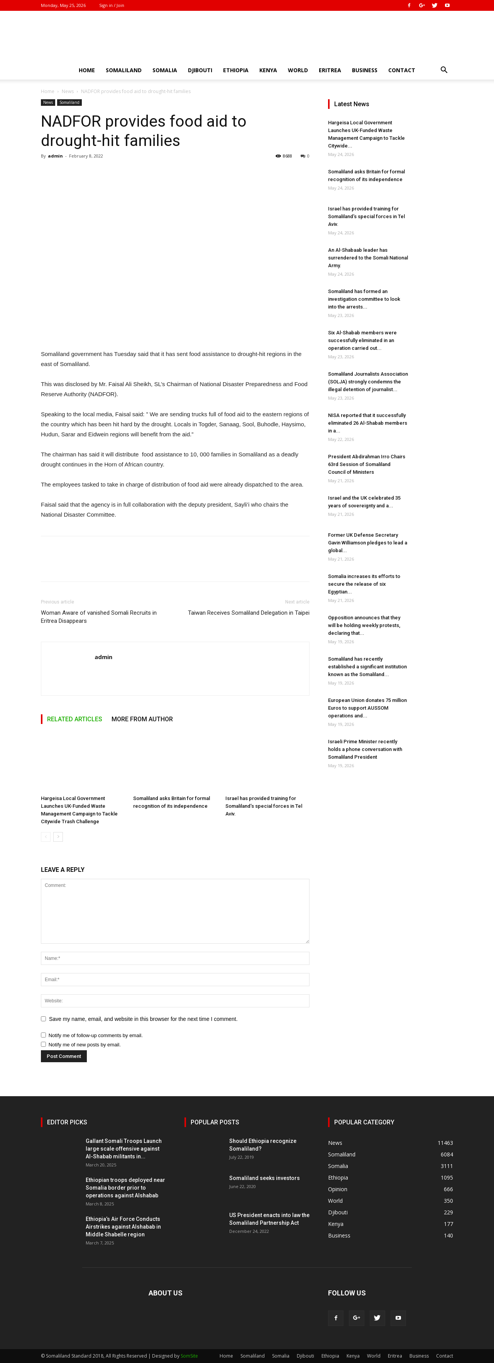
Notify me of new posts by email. (85, 1045)
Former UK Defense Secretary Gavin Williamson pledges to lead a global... (367, 542)
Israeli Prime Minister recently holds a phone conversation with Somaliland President (365, 749)
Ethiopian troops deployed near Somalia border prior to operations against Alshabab (125, 1188)
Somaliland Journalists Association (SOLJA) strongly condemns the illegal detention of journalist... (368, 381)
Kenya (268, 70)
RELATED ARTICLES (74, 719)
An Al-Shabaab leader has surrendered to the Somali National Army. (368, 257)
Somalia (164, 70)
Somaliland (124, 70)
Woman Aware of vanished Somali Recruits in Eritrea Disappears (99, 616)
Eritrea (330, 70)
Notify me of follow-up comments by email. (96, 1035)
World (298, 70)
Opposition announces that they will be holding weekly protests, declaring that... (364, 625)
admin (55, 156)
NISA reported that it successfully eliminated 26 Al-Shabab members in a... (367, 423)
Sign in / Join (111, 5)
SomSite (189, 1356)
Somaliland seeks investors (264, 1178)
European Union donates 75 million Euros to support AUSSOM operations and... (367, 708)
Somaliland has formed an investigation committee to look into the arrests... (364, 299)
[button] (444, 71)
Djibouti (200, 70)
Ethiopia (236, 70)
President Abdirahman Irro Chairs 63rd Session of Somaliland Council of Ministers (366, 464)
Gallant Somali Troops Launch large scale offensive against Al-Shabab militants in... (124, 1149)
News (68, 91)
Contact (401, 70)
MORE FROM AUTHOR (142, 719)
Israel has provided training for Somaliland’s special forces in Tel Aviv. (263, 806)
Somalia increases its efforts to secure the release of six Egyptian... (364, 584)
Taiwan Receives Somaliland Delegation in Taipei (249, 612)
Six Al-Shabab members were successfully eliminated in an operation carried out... (362, 340)
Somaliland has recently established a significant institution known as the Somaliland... (367, 666)
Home (87, 70)
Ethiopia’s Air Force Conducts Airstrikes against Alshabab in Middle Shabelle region (123, 1227)
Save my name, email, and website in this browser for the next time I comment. (143, 1019)
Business (364, 70)
